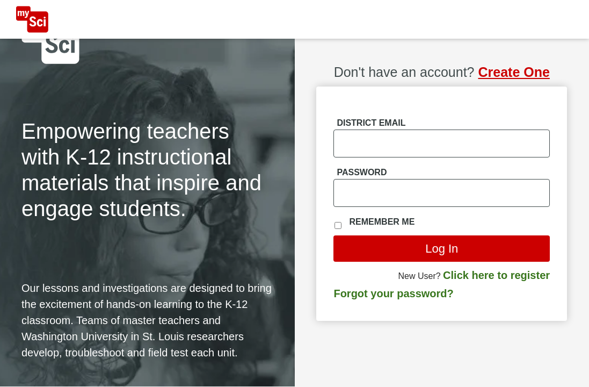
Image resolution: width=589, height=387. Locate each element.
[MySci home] (32, 19)
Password (362, 172)
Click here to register (496, 275)
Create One (513, 72)
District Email (371, 122)
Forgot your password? (393, 293)
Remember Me (382, 221)
